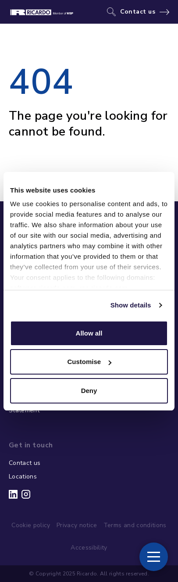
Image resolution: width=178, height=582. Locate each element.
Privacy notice (77, 525)
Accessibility (89, 547)
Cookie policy (30, 525)
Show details (130, 305)
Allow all (89, 333)
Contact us (138, 11)
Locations (23, 476)
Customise (89, 361)
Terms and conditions (135, 525)
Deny (89, 390)
